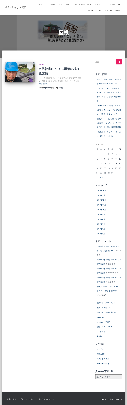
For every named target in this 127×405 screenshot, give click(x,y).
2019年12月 (101, 200)
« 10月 (101, 177)
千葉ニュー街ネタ (65, 4)
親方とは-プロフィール (47, 399)
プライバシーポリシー (27, 399)
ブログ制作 (108, 10)
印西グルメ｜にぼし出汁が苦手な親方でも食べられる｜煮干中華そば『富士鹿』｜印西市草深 (109, 123)
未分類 (117, 10)
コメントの (103, 359)
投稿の (101, 354)
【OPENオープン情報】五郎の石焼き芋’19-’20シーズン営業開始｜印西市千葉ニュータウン (109, 110)
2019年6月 (101, 229)
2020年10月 (101, 190)
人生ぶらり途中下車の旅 (83, 4)
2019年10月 (101, 210)
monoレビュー (100, 4)
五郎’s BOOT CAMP (94, 10)
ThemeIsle (118, 399)
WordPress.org (103, 364)
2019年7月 (101, 224)
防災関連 (42, 65)
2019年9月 (101, 214)
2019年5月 (101, 234)
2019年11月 (101, 205)
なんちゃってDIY (114, 4)
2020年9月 (101, 195)
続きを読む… (44, 84)
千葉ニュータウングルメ (47, 4)
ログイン (100, 349)
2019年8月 (101, 219)
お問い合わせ (11, 399)
